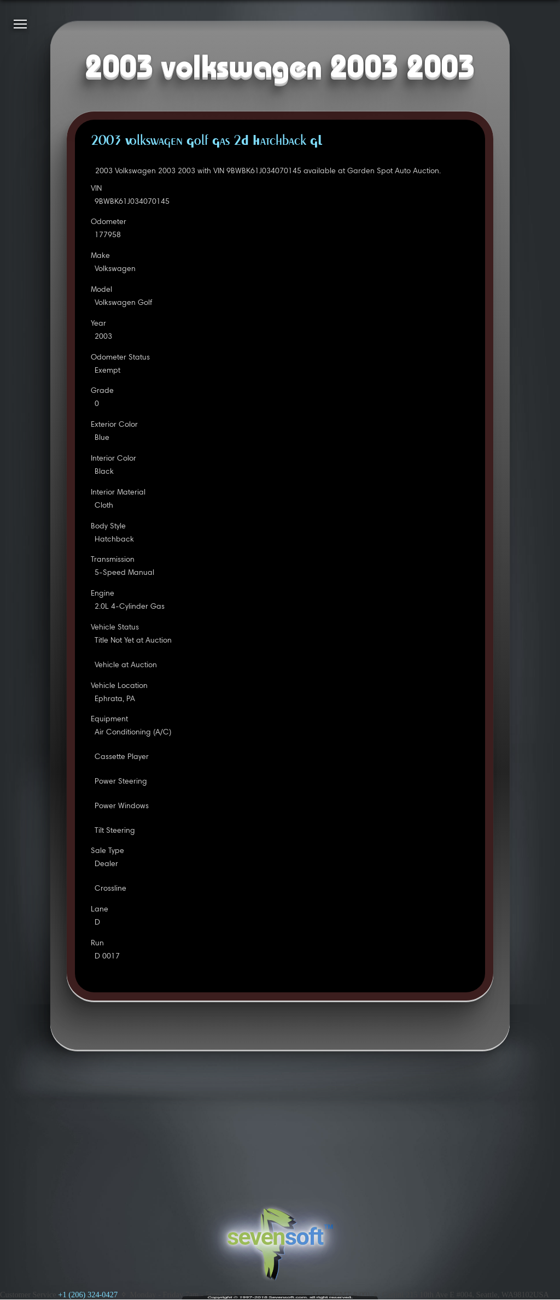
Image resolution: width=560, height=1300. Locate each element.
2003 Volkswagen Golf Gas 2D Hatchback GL (206, 141)
